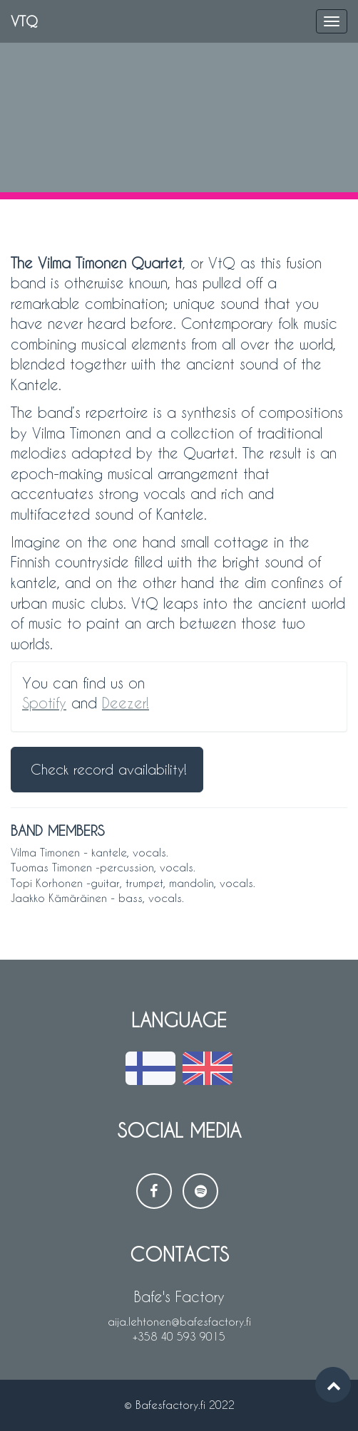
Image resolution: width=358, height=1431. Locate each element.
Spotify (44, 702)
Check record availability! (109, 769)
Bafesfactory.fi (170, 1404)
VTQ (24, 20)
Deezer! (125, 702)
